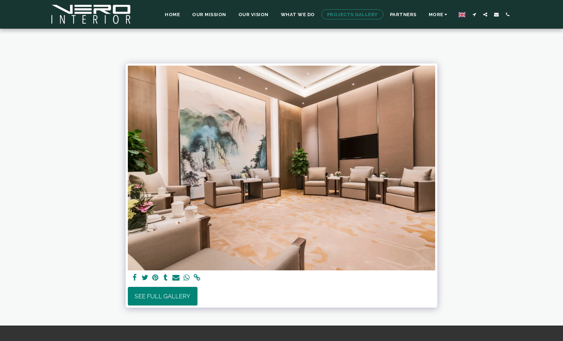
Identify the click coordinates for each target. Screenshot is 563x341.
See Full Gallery (162, 296)
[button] (474, 14)
